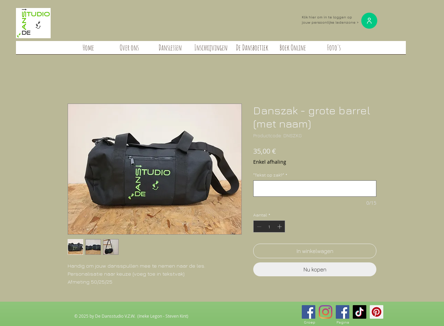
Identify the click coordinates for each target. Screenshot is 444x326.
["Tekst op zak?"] (315, 189)
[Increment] (280, 227)
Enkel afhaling (269, 161)
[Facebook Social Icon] (308, 312)
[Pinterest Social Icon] (376, 312)
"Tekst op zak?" (270, 175)
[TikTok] (359, 312)
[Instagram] (325, 312)
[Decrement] (258, 227)
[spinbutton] (269, 227)
